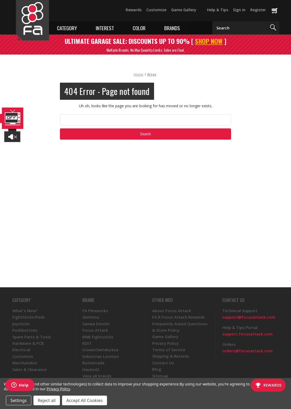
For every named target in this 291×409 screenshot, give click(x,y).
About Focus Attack (171, 310)
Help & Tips (217, 9)
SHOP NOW (209, 41)
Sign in (239, 9)
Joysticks (21, 323)
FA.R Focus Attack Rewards (178, 317)
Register (258, 9)
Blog (156, 369)
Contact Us (163, 362)
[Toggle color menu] (149, 28)
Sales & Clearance (29, 369)
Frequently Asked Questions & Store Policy (180, 327)
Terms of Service (168, 349)
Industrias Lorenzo (100, 356)
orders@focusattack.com (247, 350)
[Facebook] (58, 12)
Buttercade (93, 362)
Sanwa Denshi (95, 323)
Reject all (47, 400)
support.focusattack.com (247, 334)
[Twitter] (67, 12)
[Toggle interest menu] (118, 28)
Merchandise (24, 362)
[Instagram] (86, 12)
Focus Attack (95, 330)
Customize (156, 9)
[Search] (273, 28)
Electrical (21, 349)
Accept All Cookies (84, 400)
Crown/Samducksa (100, 349)
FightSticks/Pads (28, 317)
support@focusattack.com (248, 317)
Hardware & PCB (28, 343)
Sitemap (160, 376)
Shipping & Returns (170, 356)
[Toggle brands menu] (184, 28)
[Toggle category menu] (81, 28)
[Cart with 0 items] (277, 11)
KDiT (86, 343)
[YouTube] (77, 12)
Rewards (133, 9)
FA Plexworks (95, 310)
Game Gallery (183, 9)
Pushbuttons (24, 330)
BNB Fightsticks (97, 336)
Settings (18, 400)
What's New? (24, 310)
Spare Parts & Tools (31, 336)
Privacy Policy (165, 343)
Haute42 (90, 369)
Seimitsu (90, 317)
